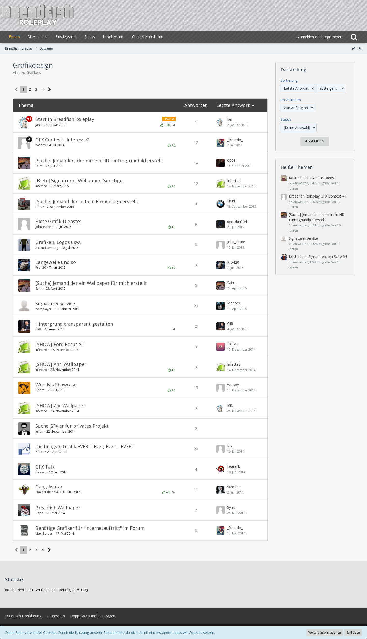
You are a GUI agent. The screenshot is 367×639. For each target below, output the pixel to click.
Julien (39, 431)
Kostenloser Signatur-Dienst (312, 177)
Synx (231, 507)
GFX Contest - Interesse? (62, 140)
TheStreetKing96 (47, 492)
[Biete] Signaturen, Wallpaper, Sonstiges (80, 180)
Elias (38, 207)
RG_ (230, 446)
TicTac (232, 343)
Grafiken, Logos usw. (58, 242)
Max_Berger (44, 533)
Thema (25, 105)
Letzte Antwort (233, 105)
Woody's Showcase (55, 385)
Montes (233, 303)
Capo (39, 513)
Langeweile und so (55, 262)
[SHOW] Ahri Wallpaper (60, 364)
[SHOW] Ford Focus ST (60, 344)
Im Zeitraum (291, 99)
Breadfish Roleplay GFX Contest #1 (318, 196)
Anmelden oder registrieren (319, 36)
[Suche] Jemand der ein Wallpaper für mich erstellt (91, 283)
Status (286, 119)
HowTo (169, 119)
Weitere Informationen (324, 632)
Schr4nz (233, 486)
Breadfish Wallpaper (57, 508)
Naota (39, 390)
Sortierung (289, 80)
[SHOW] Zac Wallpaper (60, 405)
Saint (38, 166)
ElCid (231, 201)
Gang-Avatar (49, 487)
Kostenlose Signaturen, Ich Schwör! (318, 256)
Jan (229, 119)
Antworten (196, 105)
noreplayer (43, 309)
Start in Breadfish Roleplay (64, 119)
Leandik (233, 466)
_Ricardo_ (235, 139)
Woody (40, 145)
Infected (41, 186)
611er (39, 452)
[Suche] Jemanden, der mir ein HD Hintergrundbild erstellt (99, 160)
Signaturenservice (55, 303)
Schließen (353, 632)
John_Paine (43, 227)
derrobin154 (237, 221)
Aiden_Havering (46, 247)
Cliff (38, 329)
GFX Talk (45, 467)
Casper (40, 472)
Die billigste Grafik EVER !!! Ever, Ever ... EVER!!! (85, 446)
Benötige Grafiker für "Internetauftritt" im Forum (90, 528)
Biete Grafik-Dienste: (58, 221)
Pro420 (40, 267)
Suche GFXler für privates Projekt (72, 426)
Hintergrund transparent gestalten (74, 324)
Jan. (38, 124)
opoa (231, 160)
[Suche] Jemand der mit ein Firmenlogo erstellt (86, 201)
